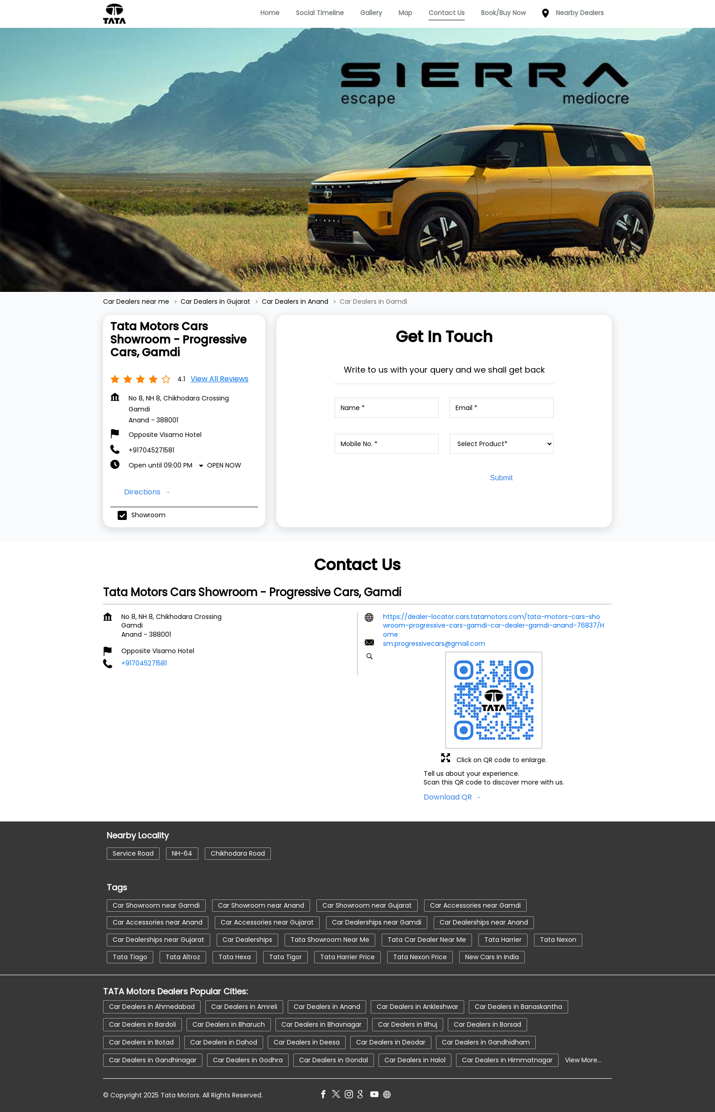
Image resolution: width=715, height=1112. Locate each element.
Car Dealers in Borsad (487, 1024)
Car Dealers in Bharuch (228, 1024)
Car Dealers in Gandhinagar (153, 1059)
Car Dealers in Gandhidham (486, 1041)
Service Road (133, 853)
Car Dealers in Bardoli (142, 1024)
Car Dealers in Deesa (307, 1041)
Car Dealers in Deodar (390, 1041)
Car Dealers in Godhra (248, 1059)
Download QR (449, 797)
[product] (502, 444)
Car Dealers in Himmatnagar (507, 1059)
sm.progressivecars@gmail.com (434, 644)
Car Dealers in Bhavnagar (321, 1024)
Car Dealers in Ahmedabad (152, 1006)
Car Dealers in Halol (415, 1059)
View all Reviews (220, 379)
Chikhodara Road (238, 853)
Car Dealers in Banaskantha (518, 1006)
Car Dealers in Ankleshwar (417, 1006)
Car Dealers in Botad (141, 1041)
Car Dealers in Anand (327, 1006)
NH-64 (182, 853)
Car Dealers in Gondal (333, 1059)
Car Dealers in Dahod (223, 1041)
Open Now (224, 465)
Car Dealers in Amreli (244, 1006)
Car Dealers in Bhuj (407, 1024)
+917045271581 (151, 450)
